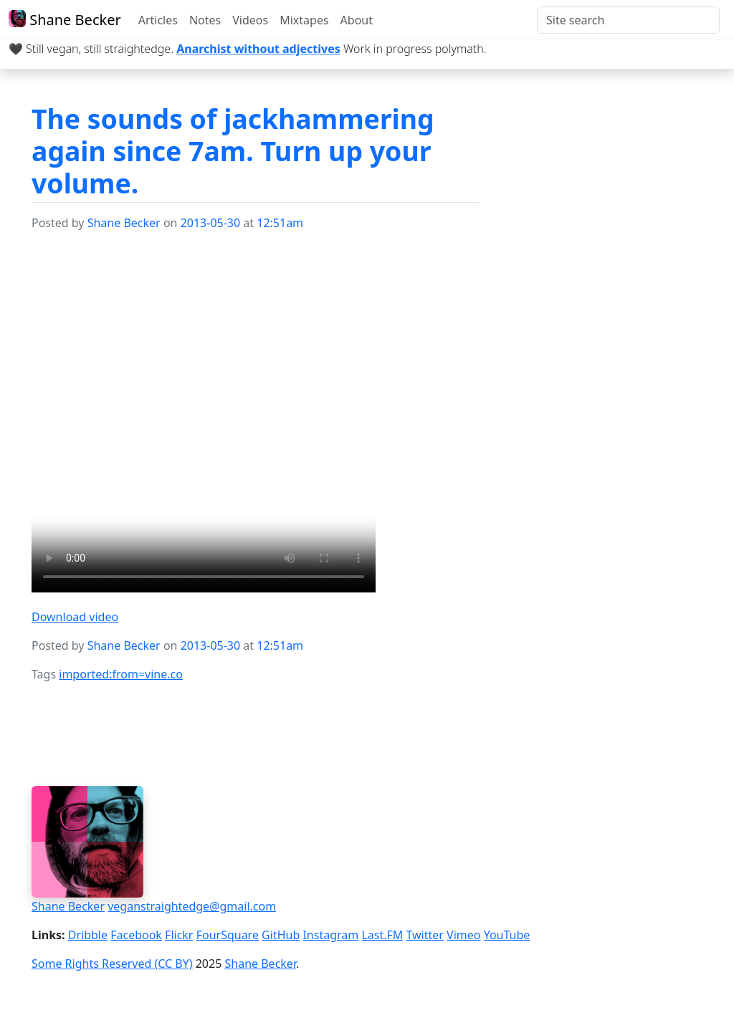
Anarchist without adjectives (258, 49)
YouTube (507, 935)
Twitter (424, 935)
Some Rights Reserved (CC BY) (112, 963)
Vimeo (463, 935)
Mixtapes (304, 20)
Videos (250, 20)
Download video (75, 617)
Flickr (179, 935)
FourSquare (227, 935)
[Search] (628, 20)
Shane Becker (65, 19)
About (356, 20)
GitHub (281, 935)
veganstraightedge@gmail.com (192, 906)
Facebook (136, 935)
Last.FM (382, 935)
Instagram (330, 935)
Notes (205, 20)
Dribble (88, 935)
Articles (158, 20)
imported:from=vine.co (121, 674)
